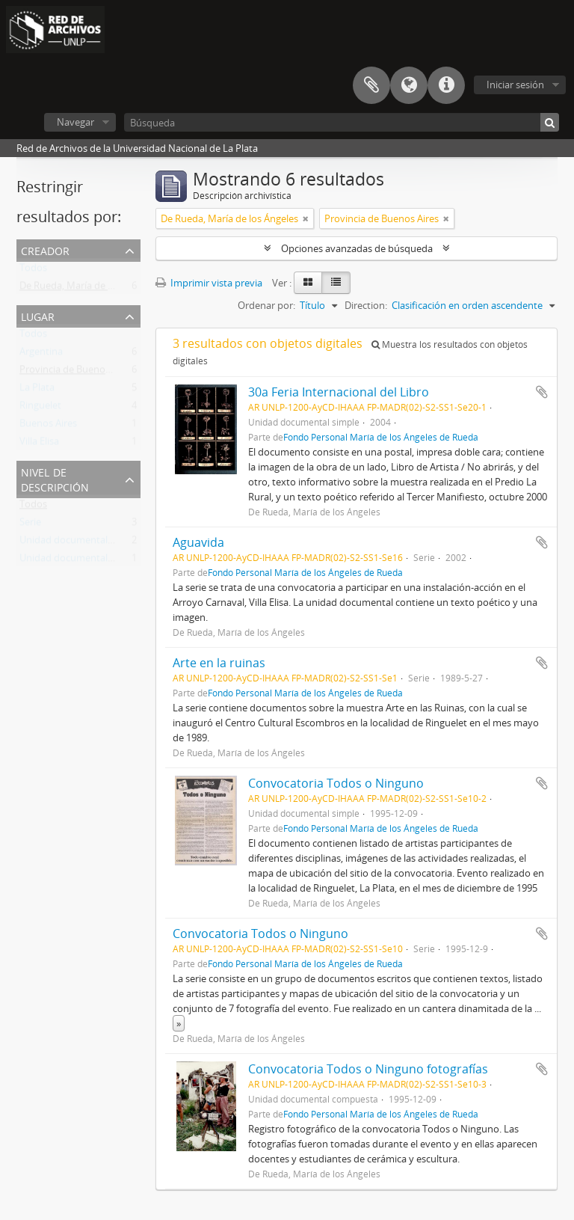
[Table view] (336, 283)
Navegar (75, 122)
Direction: (366, 305)
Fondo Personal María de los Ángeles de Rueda (380, 437)
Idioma (409, 85)
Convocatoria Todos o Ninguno (336, 783)
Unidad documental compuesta (89, 561)
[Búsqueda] (341, 122)
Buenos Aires (48, 426)
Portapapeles (371, 85)
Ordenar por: (266, 305)
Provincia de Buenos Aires (76, 372)
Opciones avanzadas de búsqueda (357, 248)
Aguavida (198, 542)
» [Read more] (178, 1023)
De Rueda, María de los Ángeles (88, 288)
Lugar (38, 315)
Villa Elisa (39, 444)
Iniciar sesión (515, 84)
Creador (45, 249)
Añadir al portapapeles (541, 391)
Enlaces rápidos (446, 85)
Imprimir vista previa (208, 282)
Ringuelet (40, 408)
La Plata (37, 390)
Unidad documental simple (79, 543)
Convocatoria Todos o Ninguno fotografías (368, 1069)
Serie (30, 525)
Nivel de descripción (55, 478)
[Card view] (308, 283)
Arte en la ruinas (219, 663)
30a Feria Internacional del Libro (338, 392)
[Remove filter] (306, 218)
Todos (33, 271)
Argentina (41, 354)
